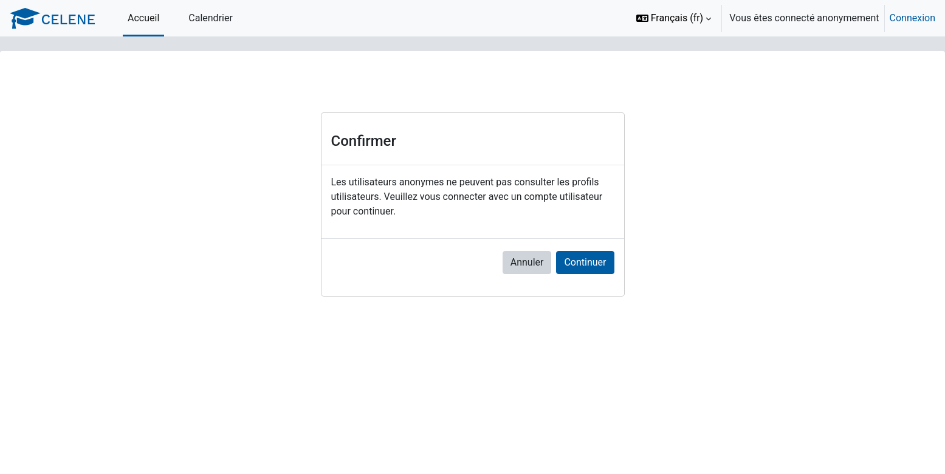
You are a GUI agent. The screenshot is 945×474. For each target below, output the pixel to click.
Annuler (527, 262)
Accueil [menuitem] (143, 18)
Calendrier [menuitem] (210, 18)
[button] (674, 18)
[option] (781, 18)
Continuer (585, 262)
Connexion (912, 18)
